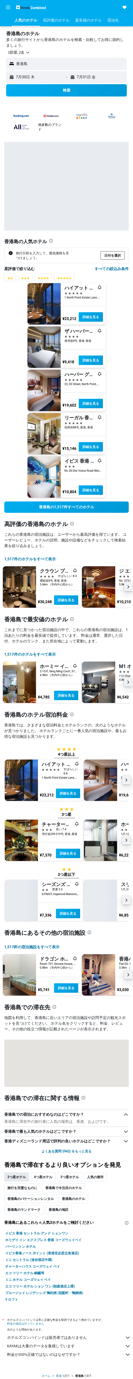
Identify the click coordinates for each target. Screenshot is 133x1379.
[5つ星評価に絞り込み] (64, 279)
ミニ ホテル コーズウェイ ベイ (28, 1280)
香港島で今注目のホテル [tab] (63, 1188)
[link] (66, 507)
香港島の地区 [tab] (59, 1210)
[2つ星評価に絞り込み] (10, 279)
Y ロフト (11, 1299)
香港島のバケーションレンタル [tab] (30, 1199)
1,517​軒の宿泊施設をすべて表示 (32, 947)
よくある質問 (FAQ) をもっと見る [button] (66, 1151)
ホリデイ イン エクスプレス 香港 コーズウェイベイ (43, 1240)
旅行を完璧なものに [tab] (22, 1188)
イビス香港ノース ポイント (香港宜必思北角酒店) (42, 1253)
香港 (59, 1376)
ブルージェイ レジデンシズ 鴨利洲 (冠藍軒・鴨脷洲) (44, 1293)
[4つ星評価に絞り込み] (43, 279)
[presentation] (51, 241)
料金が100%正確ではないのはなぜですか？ (69, 1354)
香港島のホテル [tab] (73, 1199)
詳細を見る (91, 317)
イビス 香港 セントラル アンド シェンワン (36, 1233)
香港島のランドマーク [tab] (24, 1210)
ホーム (46, 1376)
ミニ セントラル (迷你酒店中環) (28, 1260)
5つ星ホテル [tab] (69, 1177)
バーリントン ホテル (20, 1246)
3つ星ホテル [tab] (16, 1177)
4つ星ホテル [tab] (43, 1177)
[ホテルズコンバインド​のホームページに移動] (31, 7)
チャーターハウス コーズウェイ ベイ (32, 1266)
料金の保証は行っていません (25, 1323)
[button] (8, 7)
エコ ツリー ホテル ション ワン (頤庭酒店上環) (40, 1286)
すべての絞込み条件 (112, 269)
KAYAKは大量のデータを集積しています (69, 1346)
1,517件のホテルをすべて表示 (30, 559)
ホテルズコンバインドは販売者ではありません (69, 1337)
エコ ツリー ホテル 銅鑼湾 (24, 1273)
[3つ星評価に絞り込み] (25, 279)
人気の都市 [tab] (95, 1177)
